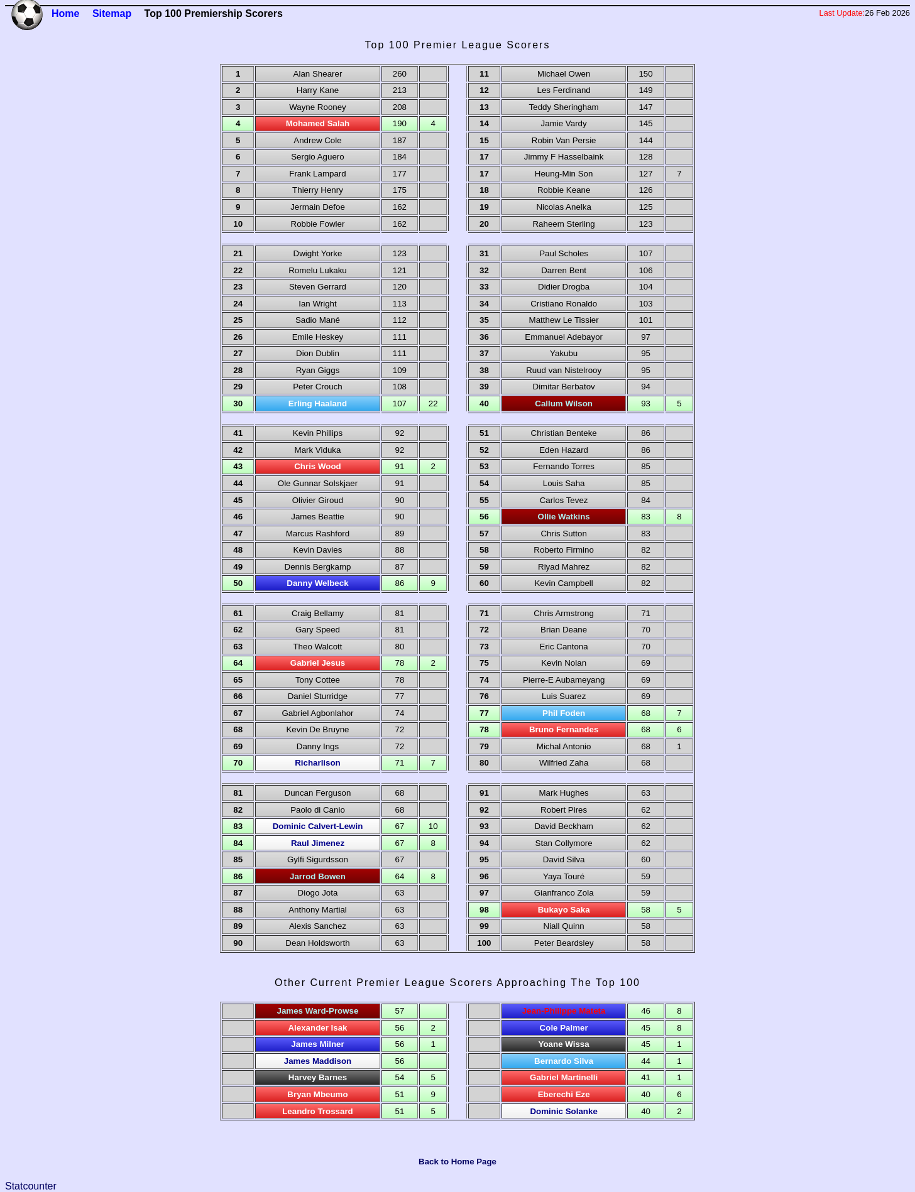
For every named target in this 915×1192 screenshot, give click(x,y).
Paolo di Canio (317, 810)
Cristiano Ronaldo (563, 303)
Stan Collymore (564, 843)
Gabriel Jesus (317, 663)
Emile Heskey (317, 337)
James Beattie (317, 516)
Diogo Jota (318, 892)
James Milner (317, 1044)
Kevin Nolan (563, 663)
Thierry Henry (317, 190)
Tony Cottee (317, 680)
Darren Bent (563, 270)
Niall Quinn (564, 926)
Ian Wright (318, 303)
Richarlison (318, 762)
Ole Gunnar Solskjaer (318, 483)
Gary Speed (317, 629)
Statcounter (31, 1186)
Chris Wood (317, 466)
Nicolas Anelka (563, 207)
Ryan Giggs (318, 370)
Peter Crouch (317, 386)
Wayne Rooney (317, 107)
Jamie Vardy (564, 123)
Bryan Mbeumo (317, 1094)
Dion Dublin (317, 353)
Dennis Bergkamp (318, 567)
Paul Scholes (563, 253)
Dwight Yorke (317, 253)
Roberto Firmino (564, 550)
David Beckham (563, 826)
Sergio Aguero (317, 156)
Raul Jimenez (317, 843)
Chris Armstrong (564, 613)
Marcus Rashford (317, 533)
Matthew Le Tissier (564, 320)
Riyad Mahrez (563, 567)
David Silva (564, 859)
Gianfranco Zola (564, 892)
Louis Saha (564, 483)
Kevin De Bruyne (317, 729)
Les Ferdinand (564, 90)
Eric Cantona (564, 646)
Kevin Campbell (563, 583)
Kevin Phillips (317, 433)
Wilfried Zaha (564, 762)
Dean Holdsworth (317, 943)
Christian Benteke (564, 433)
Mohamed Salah (317, 123)
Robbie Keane (563, 190)
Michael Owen (563, 74)
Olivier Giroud (317, 500)
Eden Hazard (563, 450)
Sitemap (111, 13)
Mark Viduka (318, 450)
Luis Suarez (564, 696)
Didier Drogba (563, 286)
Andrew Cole (317, 140)
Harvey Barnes (317, 1077)
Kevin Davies (317, 550)
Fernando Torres (563, 466)
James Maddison (317, 1061)
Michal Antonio (564, 746)
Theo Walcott (317, 646)
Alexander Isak (317, 1027)
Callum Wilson (564, 403)
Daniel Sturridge (318, 696)
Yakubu (564, 353)
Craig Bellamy (318, 613)
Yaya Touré (563, 876)
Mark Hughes (564, 793)
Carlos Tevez (564, 500)
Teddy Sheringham (564, 107)
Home (65, 13)
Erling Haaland (317, 403)
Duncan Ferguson (318, 793)
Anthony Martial (317, 909)
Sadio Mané (317, 320)
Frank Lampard (317, 173)
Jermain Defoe (317, 207)
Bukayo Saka (564, 909)
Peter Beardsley (564, 943)
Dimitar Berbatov (564, 386)
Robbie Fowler (318, 224)
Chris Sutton (563, 533)
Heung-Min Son (564, 173)
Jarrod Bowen (318, 876)
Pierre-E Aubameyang (564, 680)
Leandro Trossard (317, 1111)
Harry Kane (318, 90)
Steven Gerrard (317, 286)
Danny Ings (318, 746)
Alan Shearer (317, 74)
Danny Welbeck (317, 583)
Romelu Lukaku (317, 270)
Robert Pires (563, 810)
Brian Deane (563, 629)
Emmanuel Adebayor (564, 337)
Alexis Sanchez (317, 926)
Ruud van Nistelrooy (563, 370)
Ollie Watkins (564, 516)
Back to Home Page (457, 1161)
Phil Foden (563, 713)
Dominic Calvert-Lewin (318, 826)
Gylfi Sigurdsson (317, 859)
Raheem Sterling (563, 224)
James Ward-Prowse (318, 1011)
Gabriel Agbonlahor (317, 713)
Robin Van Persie (564, 140)
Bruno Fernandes (563, 729)
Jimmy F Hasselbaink (564, 156)
